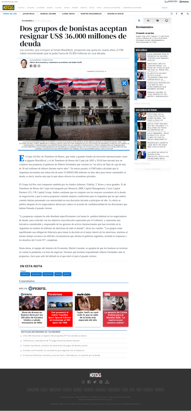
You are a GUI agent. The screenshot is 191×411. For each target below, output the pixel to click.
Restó (104, 7)
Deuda (58, 274)
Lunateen (148, 390)
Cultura (65, 7)
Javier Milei (29, 13)
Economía (44, 7)
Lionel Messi (68, 13)
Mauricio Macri (116, 13)
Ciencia (75, 7)
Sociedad (33, 7)
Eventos (95, 7)
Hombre (77, 390)
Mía (139, 390)
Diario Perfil (33, 390)
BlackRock (36, 274)
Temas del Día (10, 13)
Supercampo (114, 390)
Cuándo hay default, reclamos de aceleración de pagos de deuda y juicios (55, 345)
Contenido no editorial (152, 7)
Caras (44, 390)
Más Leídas (141, 50)
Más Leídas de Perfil (146, 110)
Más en (32, 288)
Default (67, 274)
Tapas (112, 7)
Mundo (55, 7)
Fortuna (67, 390)
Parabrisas (100, 390)
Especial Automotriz (128, 7)
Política (22, 7)
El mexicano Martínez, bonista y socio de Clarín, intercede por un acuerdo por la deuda (61, 355)
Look (125, 390)
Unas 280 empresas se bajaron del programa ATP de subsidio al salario (55, 335)
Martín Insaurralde (91, 13)
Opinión (85, 7)
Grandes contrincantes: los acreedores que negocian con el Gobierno (53, 350)
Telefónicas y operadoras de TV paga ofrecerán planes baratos (51, 340)
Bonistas (25, 274)
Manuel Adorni (48, 13)
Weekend (89, 390)
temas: (23, 271)
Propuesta (48, 274)
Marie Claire (55, 390)
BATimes (159, 390)
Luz (132, 390)
